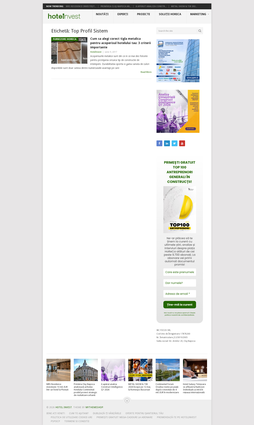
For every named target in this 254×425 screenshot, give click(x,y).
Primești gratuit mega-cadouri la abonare (124, 417)
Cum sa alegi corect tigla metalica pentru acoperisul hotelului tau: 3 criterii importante (120, 43)
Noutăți (102, 14)
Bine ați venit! (55, 413)
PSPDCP (55, 421)
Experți (122, 14)
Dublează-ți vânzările (107, 413)
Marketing (198, 14)
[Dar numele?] (179, 283)
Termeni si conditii (76, 421)
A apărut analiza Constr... (151, 6)
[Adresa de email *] (179, 294)
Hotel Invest (64, 16)
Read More (146, 72)
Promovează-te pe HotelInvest (176, 417)
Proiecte (143, 14)
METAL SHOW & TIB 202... (184, 6)
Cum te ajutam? (79, 413)
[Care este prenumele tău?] (179, 272)
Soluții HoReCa (170, 14)
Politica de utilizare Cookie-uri (71, 417)
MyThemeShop (94, 407)
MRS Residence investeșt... (81, 6)
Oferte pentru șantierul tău (144, 413)
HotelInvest (95, 52)
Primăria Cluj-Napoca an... (116, 6)
